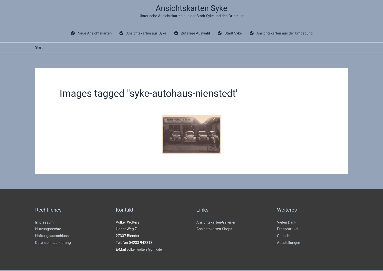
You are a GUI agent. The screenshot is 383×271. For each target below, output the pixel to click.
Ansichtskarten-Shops (214, 230)
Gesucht (283, 236)
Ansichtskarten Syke (191, 9)
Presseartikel (287, 230)
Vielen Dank (286, 223)
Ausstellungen (288, 243)
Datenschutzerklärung (53, 243)
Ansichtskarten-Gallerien (216, 223)
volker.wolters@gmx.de (146, 250)
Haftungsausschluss (52, 236)
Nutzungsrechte (48, 230)
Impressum (44, 223)
